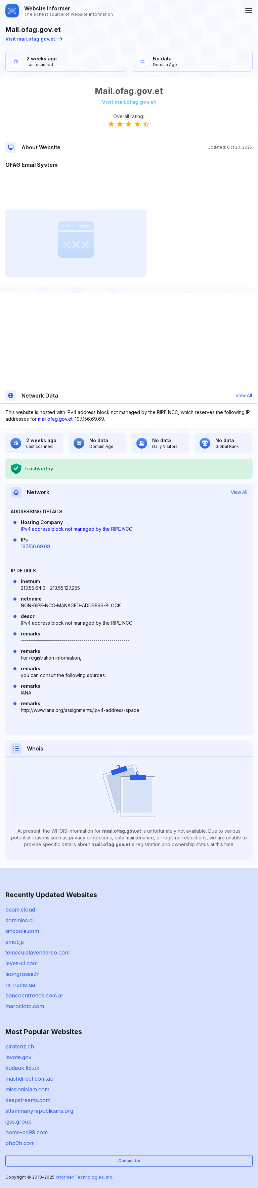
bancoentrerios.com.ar (34, 995)
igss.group (18, 1121)
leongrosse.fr (22, 974)
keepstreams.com (27, 1100)
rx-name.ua (20, 984)
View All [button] (243, 395)
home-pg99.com (26, 1132)
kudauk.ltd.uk (22, 1068)
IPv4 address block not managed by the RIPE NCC (76, 529)
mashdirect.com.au (29, 1078)
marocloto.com (24, 1006)
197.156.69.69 (35, 546)
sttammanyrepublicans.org (39, 1110)
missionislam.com (27, 1089)
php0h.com (20, 1143)
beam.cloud (20, 909)
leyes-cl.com (21, 963)
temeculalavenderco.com (37, 952)
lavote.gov (18, 1057)
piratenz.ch (19, 1046)
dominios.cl (19, 920)
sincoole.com (22, 931)
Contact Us (129, 1160)
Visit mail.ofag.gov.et (33, 39)
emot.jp (14, 941)
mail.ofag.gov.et (55, 419)
